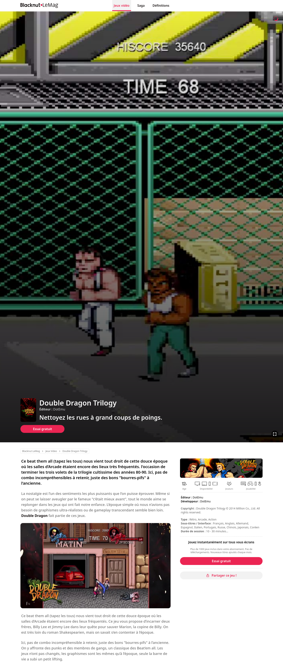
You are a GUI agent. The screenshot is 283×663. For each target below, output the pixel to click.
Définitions (161, 5)
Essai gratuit (42, 429)
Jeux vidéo (122, 5)
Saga (141, 5)
